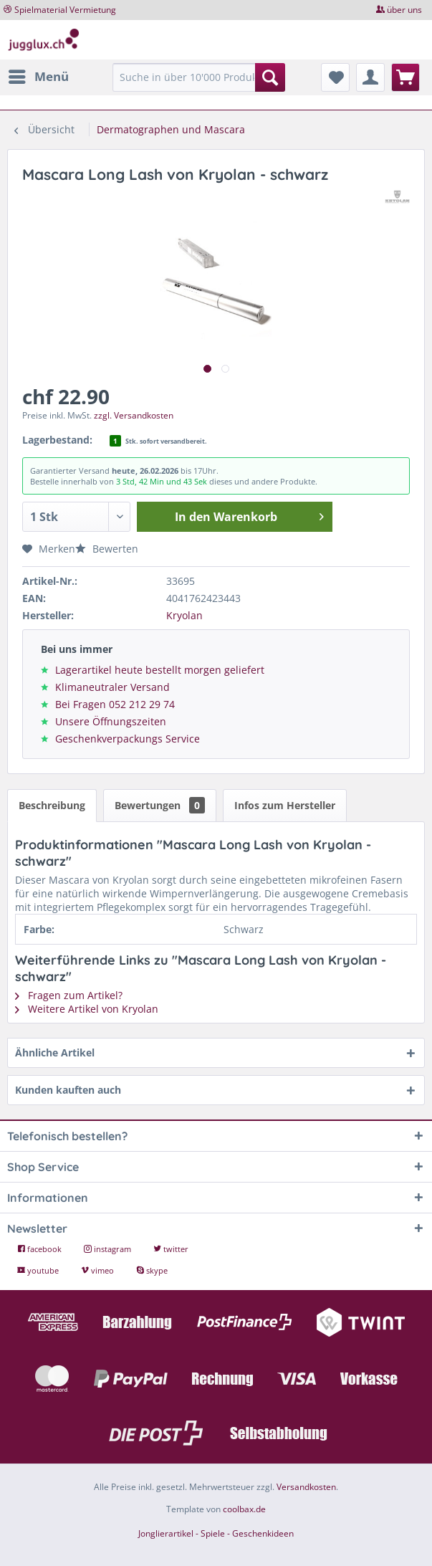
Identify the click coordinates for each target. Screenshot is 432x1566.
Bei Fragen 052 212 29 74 (115, 704)
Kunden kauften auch (68, 1090)
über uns (404, 10)
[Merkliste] (335, 77)
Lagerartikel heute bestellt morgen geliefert (159, 670)
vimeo (98, 1270)
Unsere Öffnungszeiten (110, 721)
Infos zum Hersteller (284, 805)
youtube (39, 1270)
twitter (170, 1248)
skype (152, 1270)
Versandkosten (306, 1487)
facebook (40, 1248)
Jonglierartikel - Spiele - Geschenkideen (216, 1533)
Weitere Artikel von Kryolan (86, 1009)
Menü (39, 75)
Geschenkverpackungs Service (127, 738)
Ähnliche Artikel (55, 1052)
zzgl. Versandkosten (133, 415)
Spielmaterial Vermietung (65, 10)
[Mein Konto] (370, 77)
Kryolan (184, 615)
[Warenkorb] (405, 77)
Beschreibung (52, 805)
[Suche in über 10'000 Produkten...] (198, 77)
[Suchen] (270, 77)
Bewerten (106, 548)
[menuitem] (38, 76)
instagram (108, 1248)
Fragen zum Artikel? (69, 995)
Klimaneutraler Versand (112, 687)
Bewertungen (160, 805)
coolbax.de (244, 1509)
